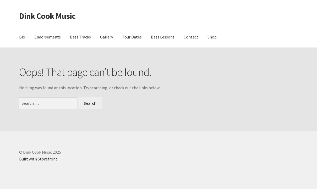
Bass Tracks (80, 37)
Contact (191, 37)
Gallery (106, 37)
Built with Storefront (38, 159)
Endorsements (47, 37)
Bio (22, 37)
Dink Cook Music (47, 16)
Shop (212, 37)
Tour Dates (132, 37)
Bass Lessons (162, 37)
